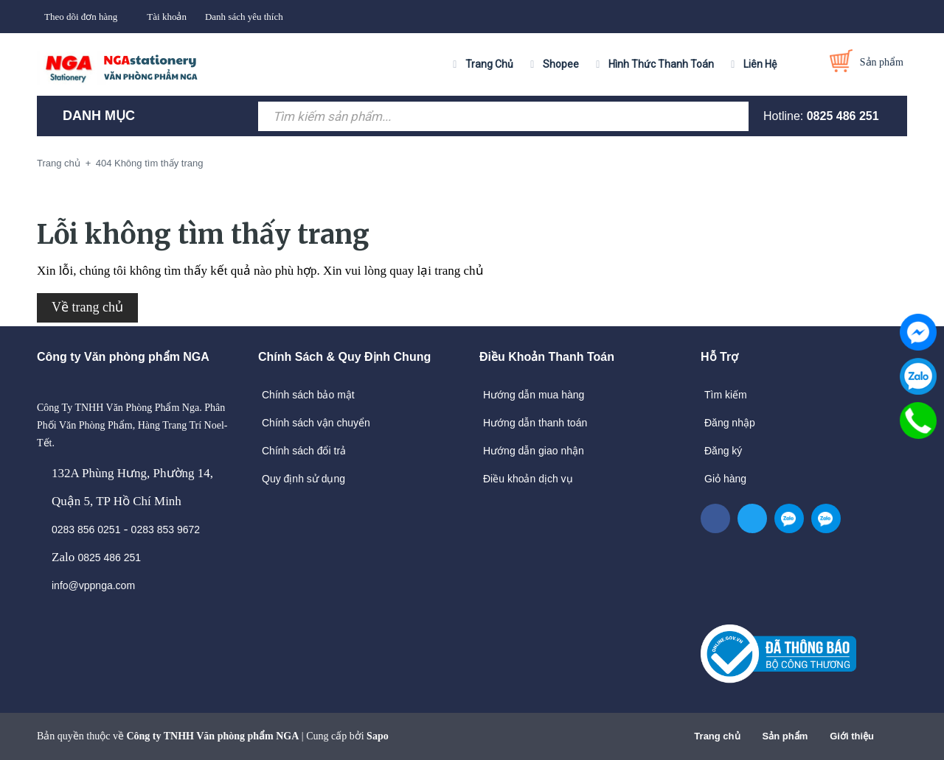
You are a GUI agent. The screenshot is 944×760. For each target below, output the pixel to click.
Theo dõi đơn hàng (80, 16)
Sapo (378, 736)
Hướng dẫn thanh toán (535, 423)
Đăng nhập (729, 423)
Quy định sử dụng (303, 479)
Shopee (561, 64)
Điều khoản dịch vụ (528, 479)
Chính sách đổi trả (304, 451)
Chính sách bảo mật (308, 395)
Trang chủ (717, 736)
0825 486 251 (843, 116)
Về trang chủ (87, 307)
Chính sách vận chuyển (316, 423)
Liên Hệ (760, 64)
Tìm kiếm (725, 395)
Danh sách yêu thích (244, 16)
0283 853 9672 (165, 529)
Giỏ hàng (725, 479)
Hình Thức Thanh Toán (661, 64)
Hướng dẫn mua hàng (533, 395)
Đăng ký (723, 451)
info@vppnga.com (93, 585)
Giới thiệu (852, 736)
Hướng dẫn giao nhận (533, 451)
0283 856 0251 (86, 529)
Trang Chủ (489, 64)
